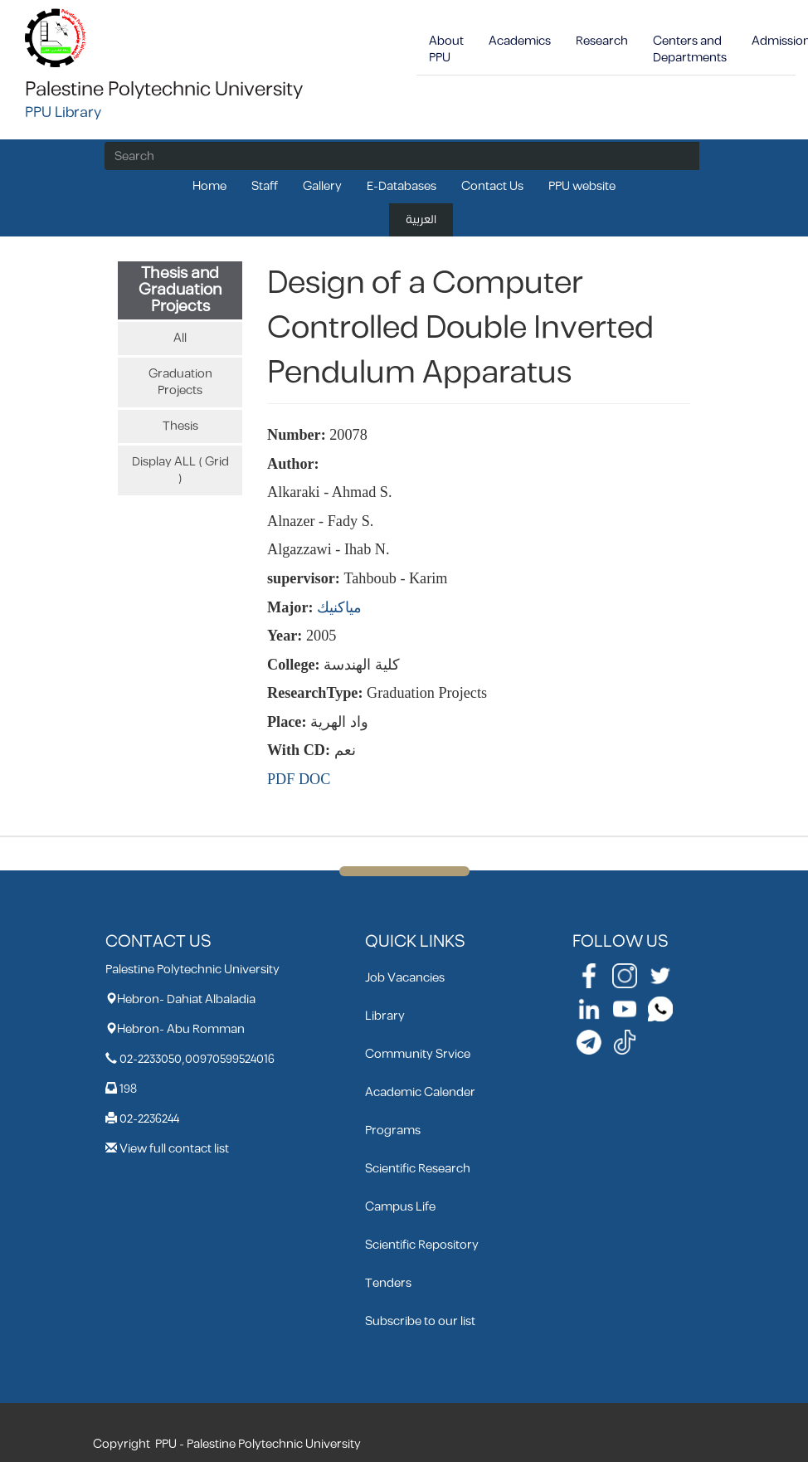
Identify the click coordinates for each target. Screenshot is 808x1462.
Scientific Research (417, 1168)
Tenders (388, 1283)
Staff (264, 186)
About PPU (446, 49)
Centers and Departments (690, 49)
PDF (280, 779)
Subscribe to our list (420, 1321)
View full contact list (174, 1148)
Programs (393, 1130)
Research (602, 41)
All (180, 338)
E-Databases (401, 186)
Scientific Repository (422, 1245)
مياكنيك (339, 607)
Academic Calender (420, 1092)
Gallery (322, 186)
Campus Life (400, 1206)
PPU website (582, 186)
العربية (421, 219)
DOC (314, 779)
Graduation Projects (180, 382)
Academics (520, 41)
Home (209, 186)
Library (385, 1016)
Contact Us (492, 186)
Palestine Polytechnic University (164, 90)
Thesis (180, 426)
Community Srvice (417, 1054)
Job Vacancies (405, 977)
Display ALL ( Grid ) (180, 470)
